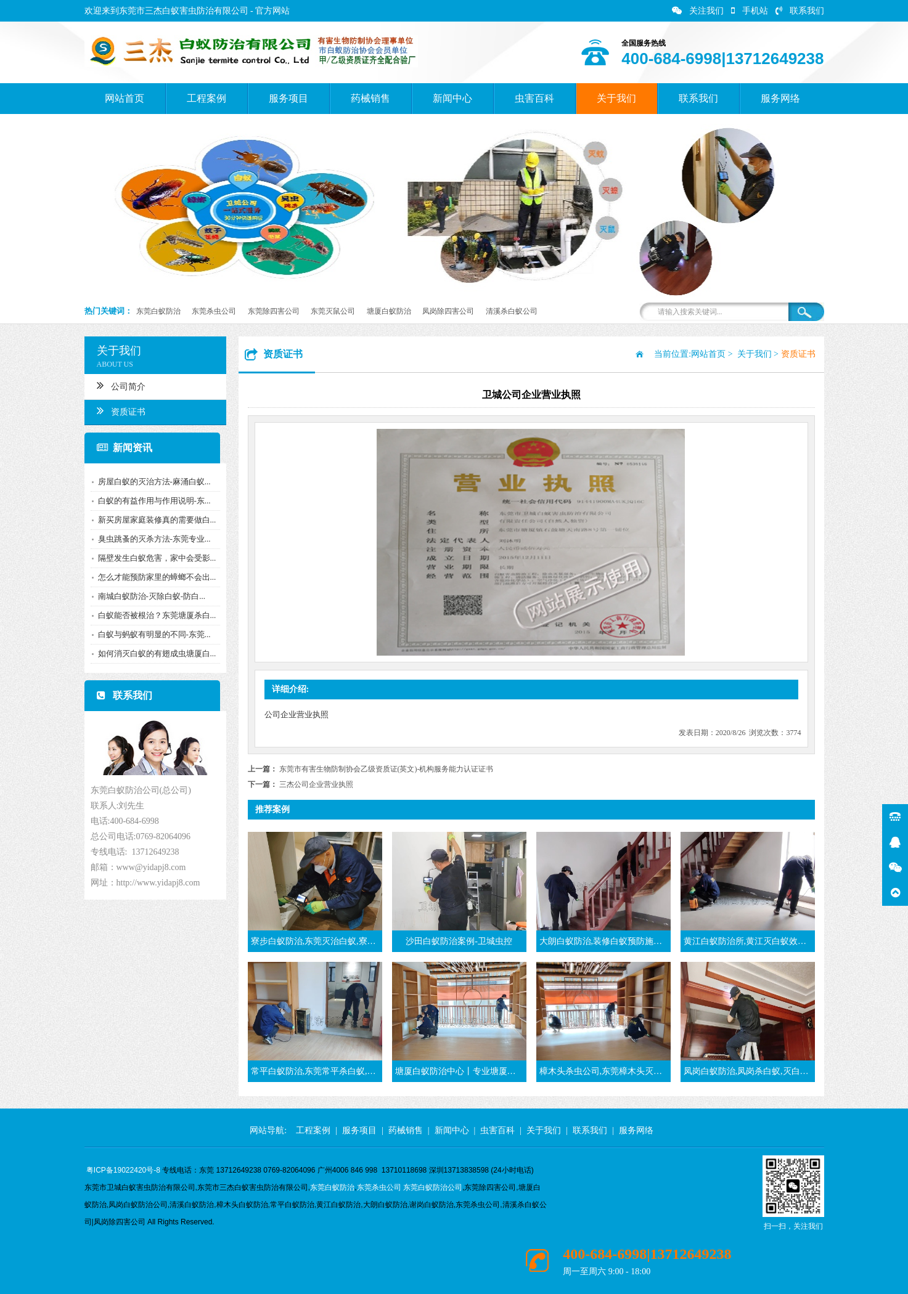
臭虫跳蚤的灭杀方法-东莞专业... (152, 538)
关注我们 (698, 10)
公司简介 (118, 385)
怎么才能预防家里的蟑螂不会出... (155, 577)
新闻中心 (452, 98)
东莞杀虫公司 (214, 311)
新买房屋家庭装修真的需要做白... (155, 519)
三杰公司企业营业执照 (316, 784)
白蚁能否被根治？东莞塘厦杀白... (155, 615)
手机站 (749, 10)
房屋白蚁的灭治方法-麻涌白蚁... (152, 481)
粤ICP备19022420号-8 (123, 1170)
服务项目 (288, 98)
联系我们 (799, 10)
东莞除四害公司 (274, 311)
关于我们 (616, 98)
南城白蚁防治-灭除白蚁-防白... (149, 596)
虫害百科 (534, 98)
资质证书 (118, 410)
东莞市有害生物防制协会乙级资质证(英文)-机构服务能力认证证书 (386, 769)
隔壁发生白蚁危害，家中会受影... (155, 558)
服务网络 (780, 98)
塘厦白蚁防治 (389, 311)
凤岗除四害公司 (448, 311)
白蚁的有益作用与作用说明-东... (152, 500)
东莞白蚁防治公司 (432, 1187)
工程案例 (206, 98)
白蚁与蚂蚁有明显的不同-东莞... (152, 634)
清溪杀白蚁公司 (512, 311)
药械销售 (370, 98)
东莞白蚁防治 (158, 311)
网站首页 (124, 98)
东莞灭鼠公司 (333, 311)
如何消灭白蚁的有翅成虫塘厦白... (155, 653)
